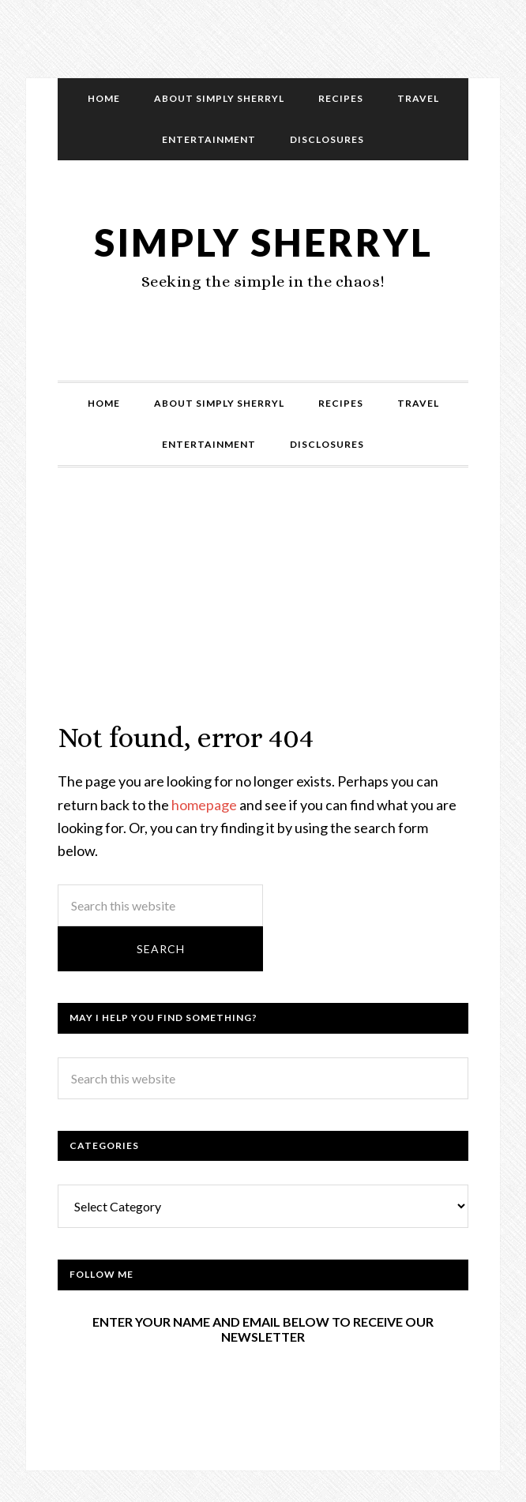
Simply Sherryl (263, 242)
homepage (204, 804)
